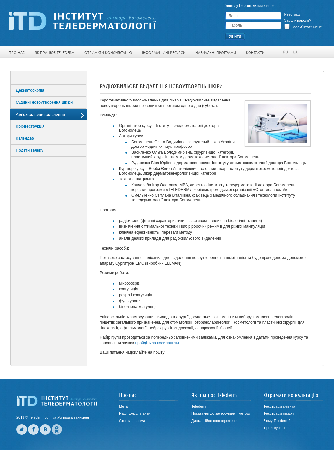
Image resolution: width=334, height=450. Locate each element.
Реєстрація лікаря (279, 413)
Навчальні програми (215, 52)
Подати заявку (29, 150)
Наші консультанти (134, 413)
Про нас (17, 52)
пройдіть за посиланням (157, 343)
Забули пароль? (297, 20)
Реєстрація (293, 14)
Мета (123, 406)
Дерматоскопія (30, 90)
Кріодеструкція (30, 126)
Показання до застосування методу (220, 413)
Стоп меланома (132, 421)
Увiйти (235, 36)
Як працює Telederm (55, 52)
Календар (25, 138)
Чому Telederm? (277, 421)
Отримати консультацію (108, 52)
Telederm (198, 406)
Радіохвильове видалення (40, 114)
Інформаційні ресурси (164, 52)
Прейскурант (274, 428)
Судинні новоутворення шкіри (44, 102)
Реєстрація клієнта (279, 406)
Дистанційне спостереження (214, 421)
